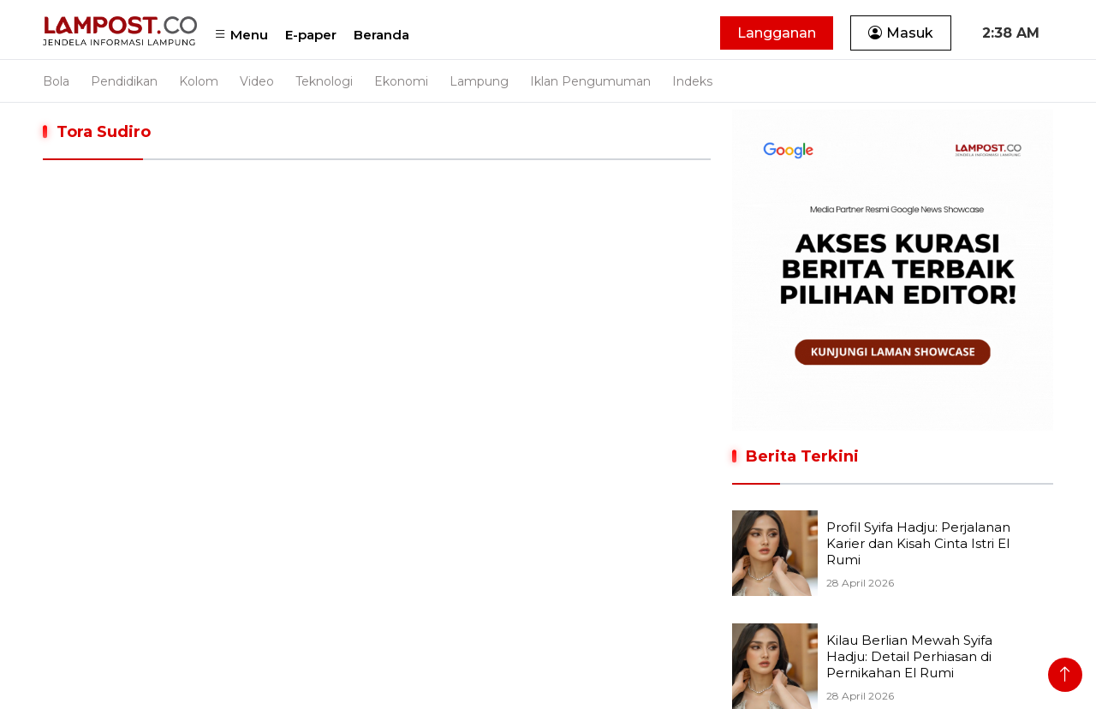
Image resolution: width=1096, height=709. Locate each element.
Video (257, 81)
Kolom (198, 81)
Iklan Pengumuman (590, 81)
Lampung (479, 81)
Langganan (776, 33)
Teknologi (324, 81)
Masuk (900, 33)
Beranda (381, 35)
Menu (241, 35)
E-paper (311, 35)
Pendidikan (124, 81)
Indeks (692, 81)
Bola (56, 81)
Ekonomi (401, 81)
